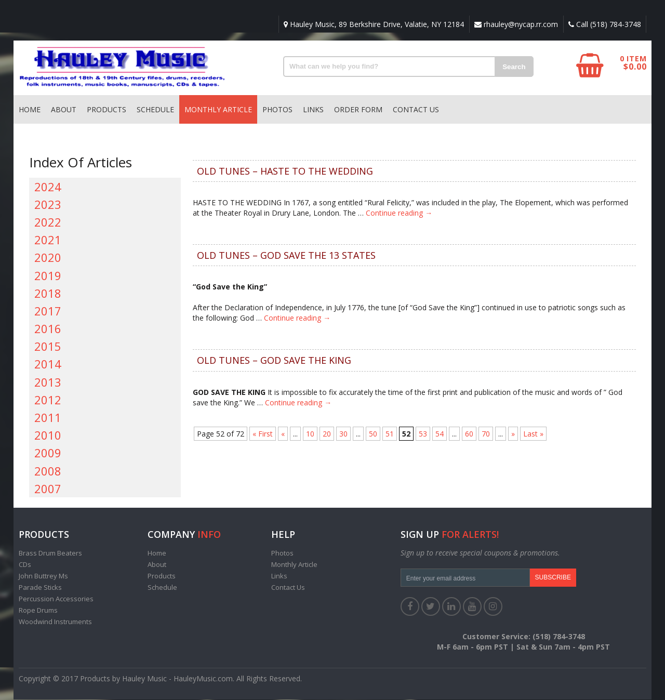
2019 (47, 276)
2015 (47, 346)
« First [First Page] (262, 434)
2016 (47, 329)
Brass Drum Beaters (50, 553)
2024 (47, 187)
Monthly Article (218, 110)
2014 (47, 364)
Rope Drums (38, 610)
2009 (47, 453)
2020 (47, 258)
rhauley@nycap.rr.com (515, 24)
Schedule (155, 110)
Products (106, 110)
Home (30, 110)
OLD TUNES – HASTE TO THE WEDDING (285, 171)
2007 (47, 489)
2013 (47, 382)
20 (327, 434)
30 (343, 434)
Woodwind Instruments (55, 622)
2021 (47, 240)
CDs (25, 565)
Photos (277, 110)
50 (373, 434)
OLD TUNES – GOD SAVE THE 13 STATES (286, 255)
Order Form (358, 110)
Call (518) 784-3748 (604, 24)
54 (439, 434)
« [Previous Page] (283, 434)
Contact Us (416, 110)
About (63, 110)
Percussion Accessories (56, 599)
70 (486, 434)
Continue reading (399, 213)
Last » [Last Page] (533, 434)
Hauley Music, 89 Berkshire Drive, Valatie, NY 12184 (372, 24)
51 (389, 434)
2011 (47, 418)
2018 (47, 293)
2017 (47, 311)
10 (310, 434)
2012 (47, 400)
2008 (47, 471)
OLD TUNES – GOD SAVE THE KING (274, 360)
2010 (47, 435)
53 (423, 434)
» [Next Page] (513, 434)
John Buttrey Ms (43, 576)
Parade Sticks (40, 587)
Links (313, 110)
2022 (47, 222)
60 (469, 434)
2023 (47, 205)
